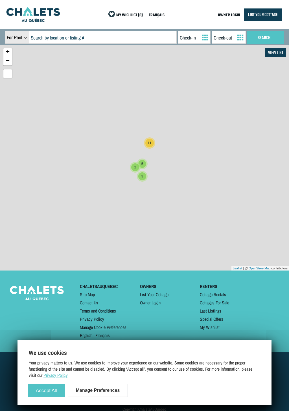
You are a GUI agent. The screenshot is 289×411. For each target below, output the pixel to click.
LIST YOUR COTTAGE (262, 14)
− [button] (8, 61)
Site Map (87, 294)
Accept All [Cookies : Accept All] (46, 390)
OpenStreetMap (260, 268)
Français (102, 335)
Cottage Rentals (213, 294)
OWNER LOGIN (229, 15)
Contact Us (89, 303)
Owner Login (150, 303)
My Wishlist (210, 327)
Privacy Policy (92, 319)
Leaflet (237, 268)
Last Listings (210, 311)
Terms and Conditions (98, 311)
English (86, 335)
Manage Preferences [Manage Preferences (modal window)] (98, 390)
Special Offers (211, 319)
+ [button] (8, 52)
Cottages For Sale (214, 303)
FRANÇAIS (157, 15)
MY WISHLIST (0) (129, 15)
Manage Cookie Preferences (103, 327)
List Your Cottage (154, 294)
